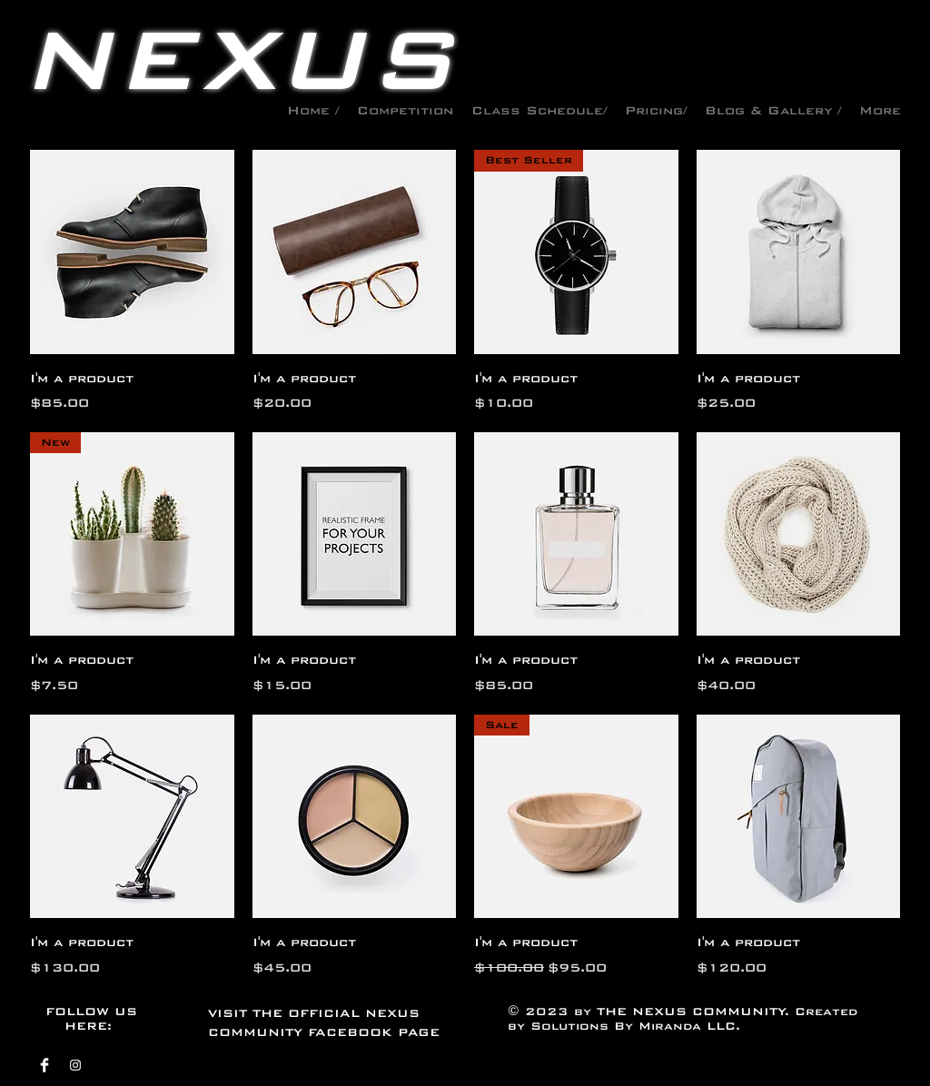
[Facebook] (44, 1065)
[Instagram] (75, 1065)
